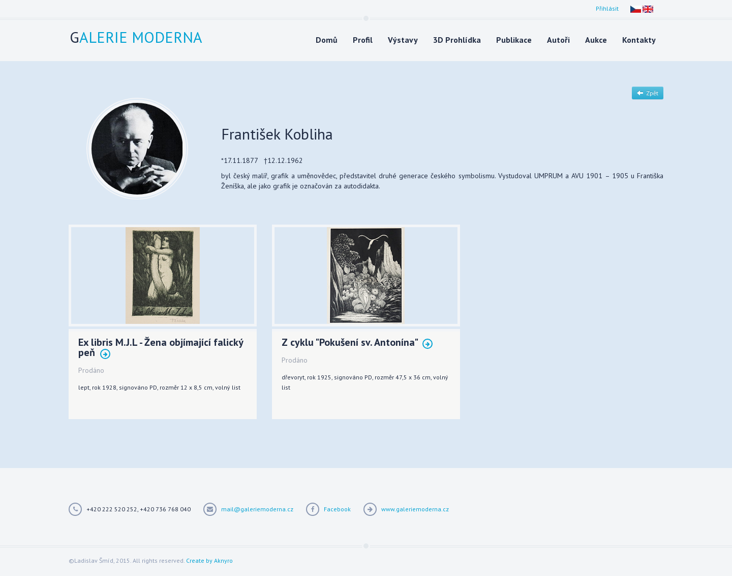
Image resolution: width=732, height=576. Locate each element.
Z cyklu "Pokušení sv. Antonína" (357, 343)
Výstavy (403, 40)
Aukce (596, 40)
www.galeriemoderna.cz (415, 509)
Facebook (337, 509)
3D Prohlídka (457, 40)
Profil (363, 40)
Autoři (558, 40)
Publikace (514, 40)
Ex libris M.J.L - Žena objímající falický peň (160, 348)
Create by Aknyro (209, 560)
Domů (327, 40)
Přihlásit (607, 8)
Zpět (647, 93)
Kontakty (639, 40)
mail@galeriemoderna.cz (257, 509)
